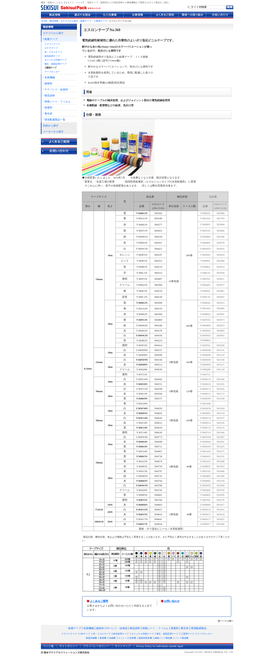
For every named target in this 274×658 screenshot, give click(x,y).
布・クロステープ (53, 52)
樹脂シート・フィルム (57, 101)
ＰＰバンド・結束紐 (56, 89)
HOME (44, 21)
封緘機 (112, 638)
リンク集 (48, 646)
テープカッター (52, 72)
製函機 (103, 638)
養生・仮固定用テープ (55, 64)
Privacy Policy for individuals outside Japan (159, 646)
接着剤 (48, 107)
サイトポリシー (68, 646)
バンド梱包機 (181, 638)
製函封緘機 (91, 638)
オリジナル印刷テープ (55, 60)
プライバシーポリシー (96, 646)
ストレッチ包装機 (127, 638)
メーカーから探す (53, 131)
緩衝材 (48, 83)
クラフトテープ (52, 44)
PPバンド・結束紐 (116, 628)
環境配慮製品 (198, 628)
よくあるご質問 (99, 601)
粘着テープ (85, 21)
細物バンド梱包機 (163, 638)
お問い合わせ (172, 601)
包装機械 (49, 77)
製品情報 (54, 21)
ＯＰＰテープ (51, 48)
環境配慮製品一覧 (54, 119)
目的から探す (51, 125)
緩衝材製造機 (145, 638)
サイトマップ (122, 646)
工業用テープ (100, 21)
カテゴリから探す (69, 21)
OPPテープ (85, 634)
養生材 (48, 113)
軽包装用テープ (52, 56)
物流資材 (49, 95)
